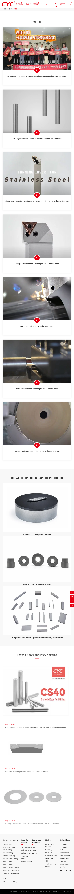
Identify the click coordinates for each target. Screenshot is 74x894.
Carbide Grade (65, 856)
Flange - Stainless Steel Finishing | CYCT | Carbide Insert (37, 451)
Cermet (34, 853)
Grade (50, 4)
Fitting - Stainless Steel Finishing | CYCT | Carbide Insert (37, 263)
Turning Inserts (26, 847)
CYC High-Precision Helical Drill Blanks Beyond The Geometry (37, 138)
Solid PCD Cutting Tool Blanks (37, 534)
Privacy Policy (67, 891)
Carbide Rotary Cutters (11, 868)
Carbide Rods (7, 844)
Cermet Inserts (26, 861)
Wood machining (9, 856)
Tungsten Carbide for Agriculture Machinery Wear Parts (37, 637)
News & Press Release (49, 845)
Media (56, 4)
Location (63, 867)
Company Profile (63, 848)
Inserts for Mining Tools (11, 871)
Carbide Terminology (64, 863)
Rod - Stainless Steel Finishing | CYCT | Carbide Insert (37, 388)
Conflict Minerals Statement (51, 857)
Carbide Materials (20, 3)
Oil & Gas (6, 879)
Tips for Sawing (8, 853)
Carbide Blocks (8, 865)
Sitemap (56, 891)
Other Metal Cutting (10, 882)
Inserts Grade (64, 859)
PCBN (34, 850)
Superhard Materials (36, 3)
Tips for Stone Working (10, 859)
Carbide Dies (7, 862)
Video (15, 9)
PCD (33, 847)
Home (4, 9)
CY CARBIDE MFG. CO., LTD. (27, 891)
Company (44, 4)
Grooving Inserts (24, 857)
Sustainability (64, 853)
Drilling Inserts (26, 853)
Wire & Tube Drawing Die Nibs (37, 584)
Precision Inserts (28, 3)
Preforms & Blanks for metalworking (10, 848)
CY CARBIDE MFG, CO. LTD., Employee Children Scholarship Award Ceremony (37, 76)
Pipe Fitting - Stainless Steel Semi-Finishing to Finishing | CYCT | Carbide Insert (37, 201)
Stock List (48, 853)
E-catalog (48, 850)
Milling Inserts (26, 850)
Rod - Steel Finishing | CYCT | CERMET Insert (37, 326)
